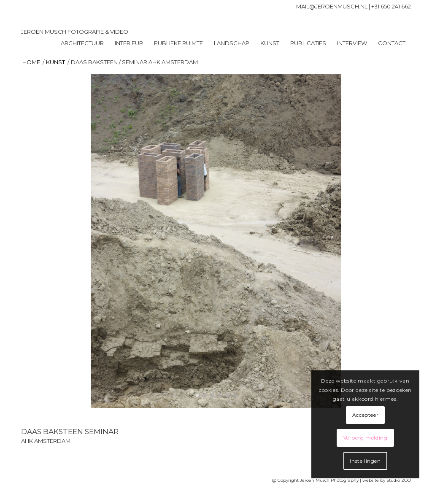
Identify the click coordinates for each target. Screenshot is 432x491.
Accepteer (365, 415)
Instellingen (365, 461)
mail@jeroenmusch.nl (331, 6)
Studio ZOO (398, 480)
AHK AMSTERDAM (45, 440)
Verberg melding (365, 437)
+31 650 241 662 (391, 6)
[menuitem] (82, 43)
